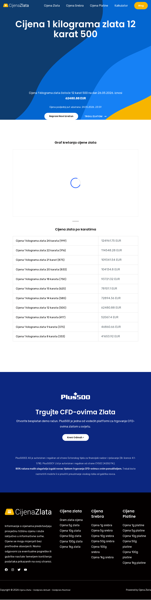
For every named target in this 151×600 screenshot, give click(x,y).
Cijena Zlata (54, 5)
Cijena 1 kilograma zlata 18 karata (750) (42, 279)
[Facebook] (6, 570)
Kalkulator (121, 5)
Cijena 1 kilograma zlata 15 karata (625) (42, 288)
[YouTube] (25, 570)
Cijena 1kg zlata (70, 547)
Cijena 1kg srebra (102, 557)
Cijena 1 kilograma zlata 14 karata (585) (42, 298)
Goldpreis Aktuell (42, 588)
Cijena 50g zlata (70, 536)
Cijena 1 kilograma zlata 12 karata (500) (42, 308)
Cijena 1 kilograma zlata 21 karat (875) (41, 260)
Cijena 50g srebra (102, 541)
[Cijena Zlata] (16, 5)
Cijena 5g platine (134, 531)
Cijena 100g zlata (71, 541)
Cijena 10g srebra (102, 536)
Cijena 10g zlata (70, 531)
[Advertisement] (75, 64)
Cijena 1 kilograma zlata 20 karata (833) (42, 269)
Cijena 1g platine (133, 525)
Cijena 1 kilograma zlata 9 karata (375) (41, 327)
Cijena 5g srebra (102, 531)
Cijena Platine (100, 5)
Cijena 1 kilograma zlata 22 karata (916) (42, 250)
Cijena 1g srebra (101, 525)
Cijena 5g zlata (69, 525)
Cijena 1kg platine (134, 563)
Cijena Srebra (76, 5)
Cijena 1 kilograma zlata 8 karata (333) (41, 336)
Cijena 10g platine (134, 536)
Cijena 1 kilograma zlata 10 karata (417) (41, 317)
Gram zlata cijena (71, 520)
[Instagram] (12, 570)
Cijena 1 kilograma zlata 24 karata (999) (42, 241)
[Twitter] (19, 570)
